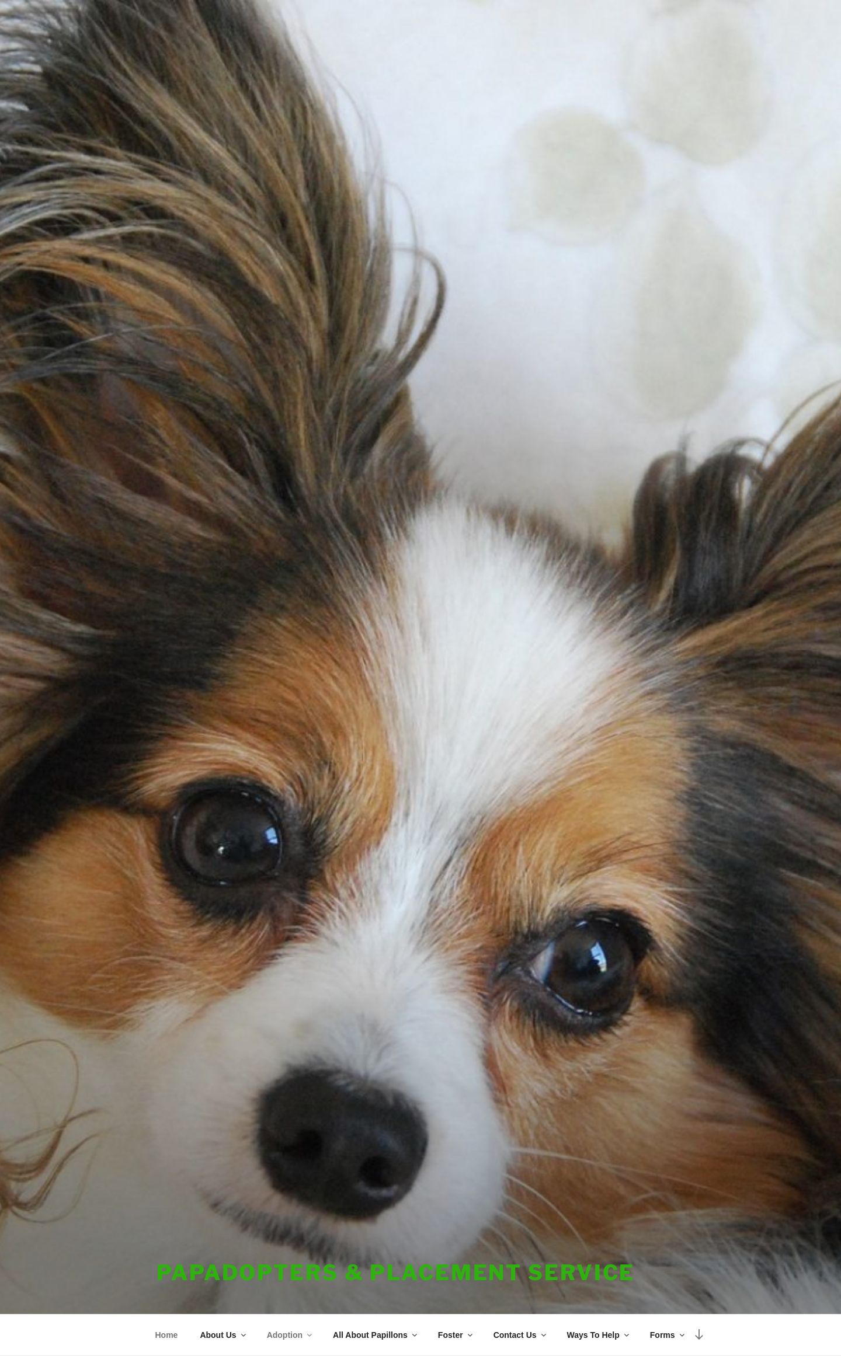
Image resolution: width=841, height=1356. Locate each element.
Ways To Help (599, 1335)
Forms (668, 1335)
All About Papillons (376, 1335)
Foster (456, 1335)
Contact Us (521, 1335)
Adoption (290, 1335)
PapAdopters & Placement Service (396, 1272)
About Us (223, 1335)
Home (166, 1335)
